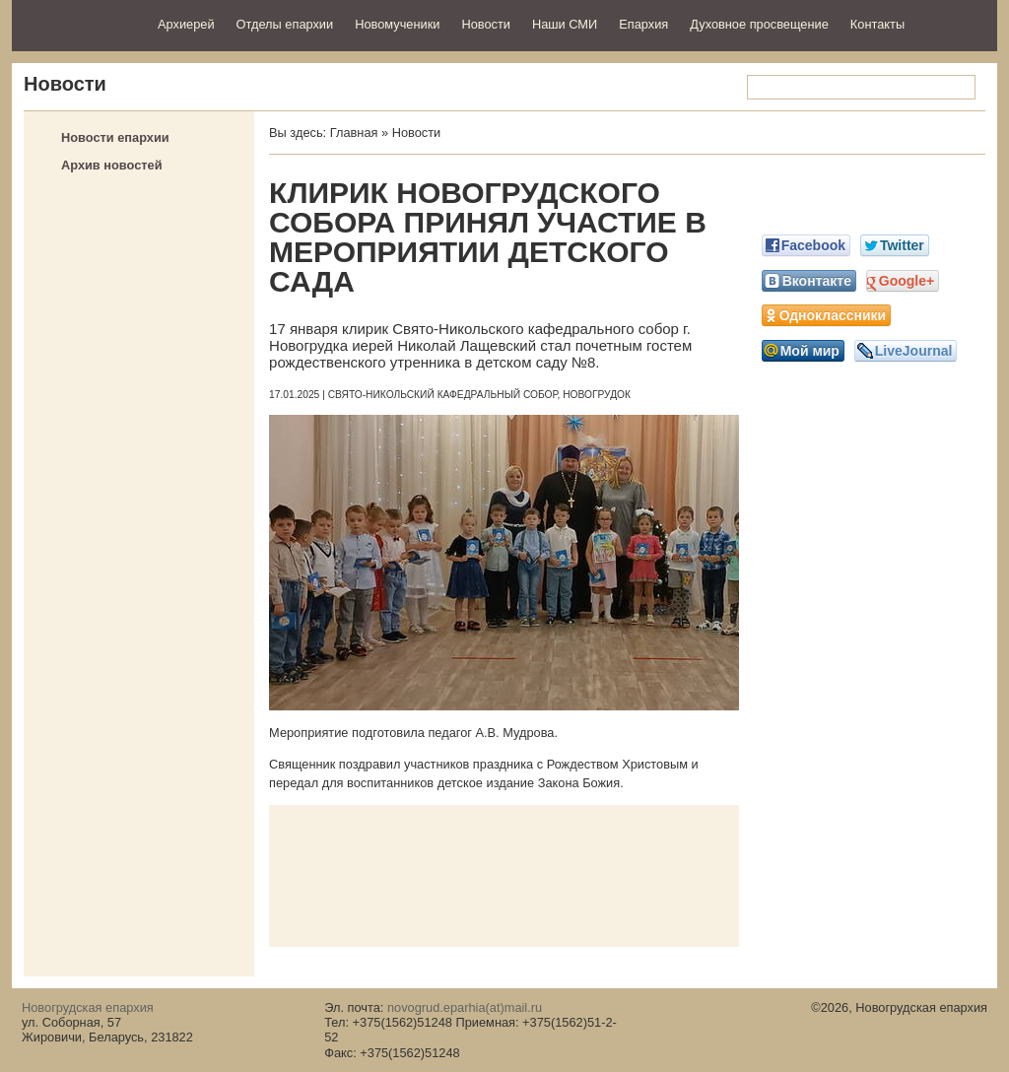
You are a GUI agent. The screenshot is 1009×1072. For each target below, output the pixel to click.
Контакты (877, 24)
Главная (354, 132)
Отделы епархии (285, 24)
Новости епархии (115, 137)
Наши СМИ (564, 24)
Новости (485, 24)
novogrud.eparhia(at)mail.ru (464, 1007)
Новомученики (397, 24)
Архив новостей (112, 165)
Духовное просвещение (759, 24)
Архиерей (186, 24)
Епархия (643, 24)
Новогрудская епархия (78, 23)
